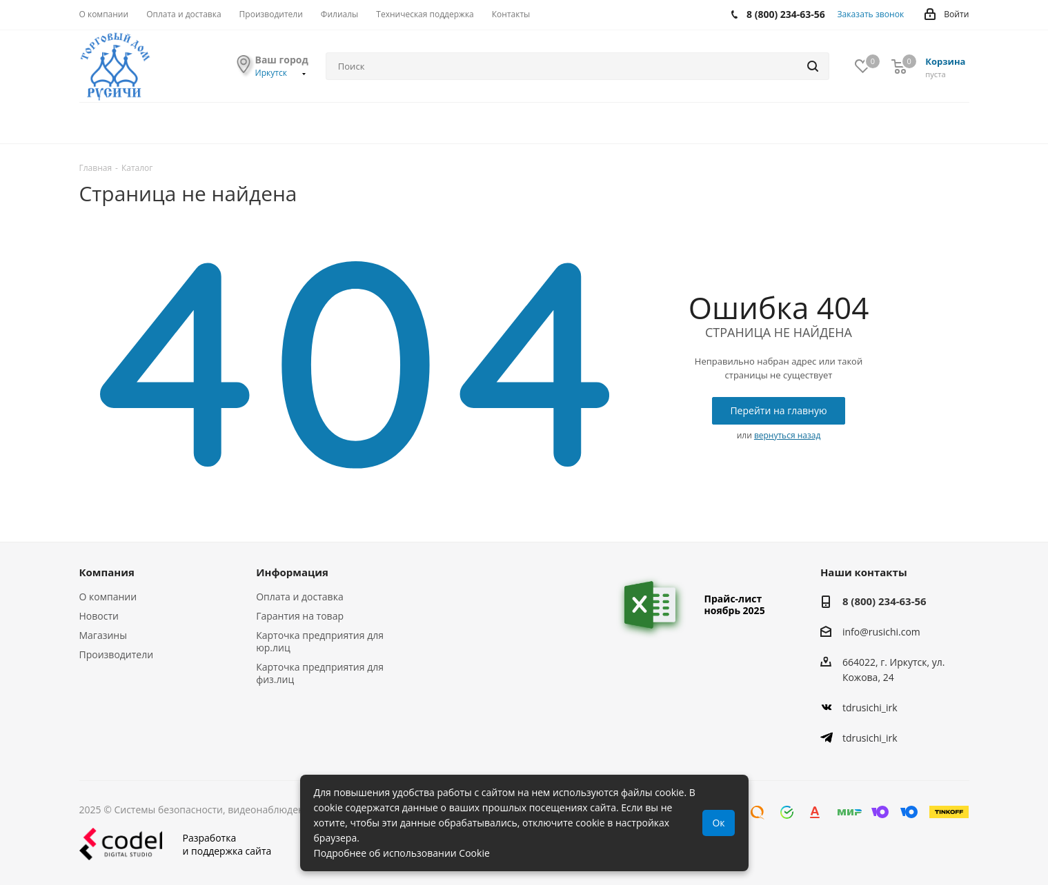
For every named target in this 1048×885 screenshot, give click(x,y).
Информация (292, 572)
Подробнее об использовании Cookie (402, 852)
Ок (718, 822)
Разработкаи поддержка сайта (175, 844)
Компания (107, 572)
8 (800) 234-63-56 (884, 601)
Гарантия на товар (300, 615)
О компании (108, 596)
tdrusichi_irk (870, 707)
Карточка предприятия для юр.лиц (320, 641)
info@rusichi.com (881, 631)
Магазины (103, 635)
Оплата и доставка (300, 596)
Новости (99, 615)
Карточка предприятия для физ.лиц (320, 673)
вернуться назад (787, 435)
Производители (116, 654)
